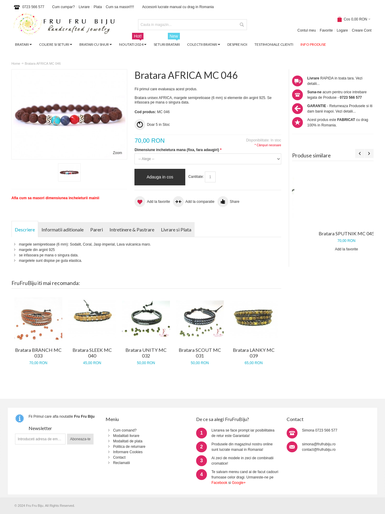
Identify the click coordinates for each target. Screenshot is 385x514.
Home (15, 63)
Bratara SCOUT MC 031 (200, 353)
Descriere (25, 229)
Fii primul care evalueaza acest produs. (165, 89)
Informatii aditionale (63, 229)
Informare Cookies (128, 452)
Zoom (117, 153)
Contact (119, 457)
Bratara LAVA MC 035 (333, 233)
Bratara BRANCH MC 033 (38, 353)
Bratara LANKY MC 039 (254, 353)
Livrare (84, 7)
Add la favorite (332, 249)
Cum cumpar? (63, 7)
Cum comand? (125, 430)
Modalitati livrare (126, 436)
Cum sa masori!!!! (120, 7)
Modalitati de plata (127, 441)
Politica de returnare (129, 446)
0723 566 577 (33, 7)
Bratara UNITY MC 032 (146, 353)
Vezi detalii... (346, 111)
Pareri (96, 229)
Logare (342, 30)
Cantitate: (196, 177)
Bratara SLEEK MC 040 (92, 353)
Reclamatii (121, 463)
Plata (98, 7)
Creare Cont (361, 30)
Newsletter (40, 428)
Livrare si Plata (176, 229)
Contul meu (306, 30)
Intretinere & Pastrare (131, 229)
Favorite (326, 30)
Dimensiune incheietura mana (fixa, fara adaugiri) (177, 150)
